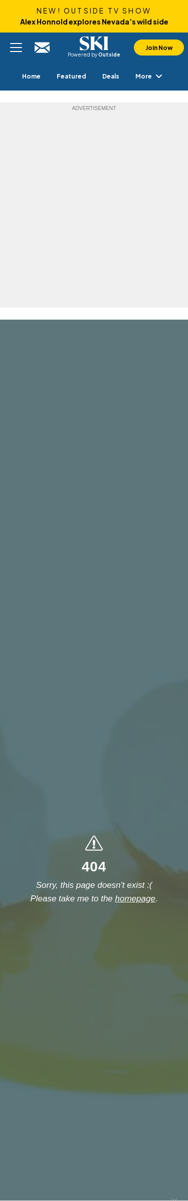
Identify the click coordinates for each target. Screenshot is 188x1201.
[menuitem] (31, 76)
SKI (94, 44)
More (150, 76)
